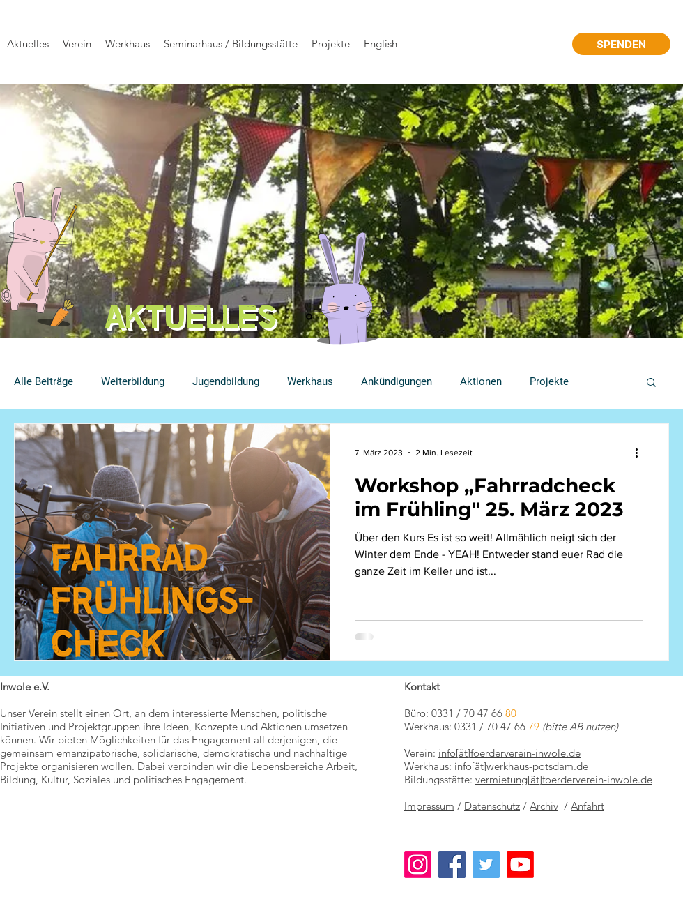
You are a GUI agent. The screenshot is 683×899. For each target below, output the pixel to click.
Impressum (429, 806)
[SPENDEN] (621, 44)
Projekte (549, 381)
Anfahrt (587, 806)
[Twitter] (486, 864)
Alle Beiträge (43, 381)
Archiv (544, 806)
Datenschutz (492, 806)
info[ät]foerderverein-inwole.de (509, 753)
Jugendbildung (225, 381)
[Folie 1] (309, 317)
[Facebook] (452, 864)
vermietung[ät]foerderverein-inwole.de (563, 779)
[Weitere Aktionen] (641, 452)
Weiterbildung (132, 381)
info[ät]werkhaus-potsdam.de (521, 766)
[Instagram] (417, 864)
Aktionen (481, 381)
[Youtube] (520, 864)
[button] (651, 383)
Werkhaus (310, 381)
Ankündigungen (396, 381)
